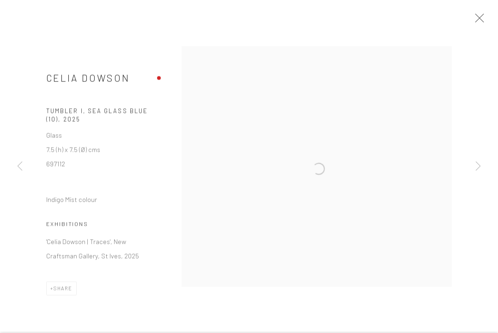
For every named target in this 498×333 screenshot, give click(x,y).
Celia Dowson (88, 81)
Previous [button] (20, 166)
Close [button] (481, 21)
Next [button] (478, 166)
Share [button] (63, 292)
